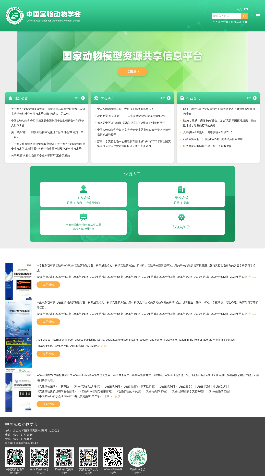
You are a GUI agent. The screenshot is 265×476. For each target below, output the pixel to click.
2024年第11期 (238, 276)
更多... (253, 276)
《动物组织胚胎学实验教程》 (188, 391)
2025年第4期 (150, 276)
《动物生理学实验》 (156, 391)
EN (246, 9)
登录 (79, 202)
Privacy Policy (45, 345)
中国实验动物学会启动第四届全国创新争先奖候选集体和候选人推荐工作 (47, 123)
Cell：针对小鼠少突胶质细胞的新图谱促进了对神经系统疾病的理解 (219, 111)
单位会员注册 (239, 22)
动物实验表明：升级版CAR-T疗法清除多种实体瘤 (213, 139)
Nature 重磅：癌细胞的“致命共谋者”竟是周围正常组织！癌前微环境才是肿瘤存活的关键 (219, 123)
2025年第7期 (98, 276)
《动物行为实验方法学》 (87, 386)
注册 (70, 202)
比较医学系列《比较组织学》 (213, 386)
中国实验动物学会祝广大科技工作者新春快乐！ (125, 109)
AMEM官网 (77, 345)
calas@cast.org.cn (27, 442)
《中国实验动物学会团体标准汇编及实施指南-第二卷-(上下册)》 (75, 396)
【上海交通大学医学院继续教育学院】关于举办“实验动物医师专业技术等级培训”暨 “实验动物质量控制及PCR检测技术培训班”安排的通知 (48, 147)
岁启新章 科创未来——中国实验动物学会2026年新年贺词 (131, 115)
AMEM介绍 (92, 345)
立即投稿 (48, 284)
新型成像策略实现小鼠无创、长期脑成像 (207, 146)
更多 (77, 98)
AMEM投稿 (62, 345)
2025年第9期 (63, 276)
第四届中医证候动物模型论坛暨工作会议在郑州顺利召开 (131, 122)
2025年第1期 (202, 276)
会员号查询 (93, 202)
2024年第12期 (219, 276)
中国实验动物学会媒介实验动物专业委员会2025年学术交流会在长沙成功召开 (134, 132)
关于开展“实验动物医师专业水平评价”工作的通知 (40, 155)
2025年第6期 (115, 276)
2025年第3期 (167, 276)
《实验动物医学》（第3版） (53, 386)
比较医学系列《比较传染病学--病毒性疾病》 (130, 386)
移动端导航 (258, 15)
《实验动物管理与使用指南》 (96, 391)
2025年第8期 (80, 276)
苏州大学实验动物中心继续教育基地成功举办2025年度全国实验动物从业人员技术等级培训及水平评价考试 (134, 144)
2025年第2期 (184, 276)
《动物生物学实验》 (219, 391)
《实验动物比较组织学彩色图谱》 (57, 391)
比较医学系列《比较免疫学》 (176, 386)
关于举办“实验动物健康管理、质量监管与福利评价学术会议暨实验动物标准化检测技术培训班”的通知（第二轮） (48, 111)
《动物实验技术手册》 (129, 391)
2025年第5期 (132, 276)
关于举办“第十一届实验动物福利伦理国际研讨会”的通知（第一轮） (47, 134)
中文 (239, 9)
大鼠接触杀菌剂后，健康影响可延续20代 (207, 132)
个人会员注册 (220, 22)
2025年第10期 (45, 276)
